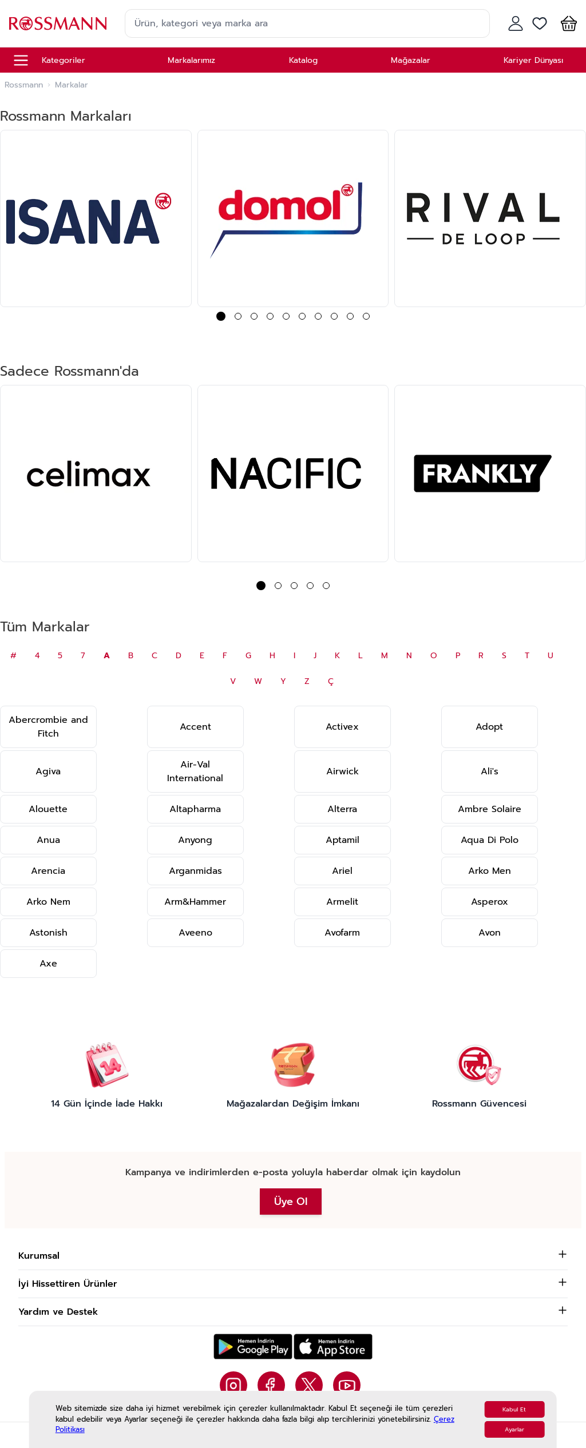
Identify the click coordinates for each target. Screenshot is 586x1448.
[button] (566, 23)
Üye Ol (290, 1202)
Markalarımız (191, 60)
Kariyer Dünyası (533, 60)
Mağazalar (410, 60)
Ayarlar (514, 1429)
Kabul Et (514, 1409)
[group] (96, 218)
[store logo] (57, 23)
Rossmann (24, 85)
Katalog (303, 60)
